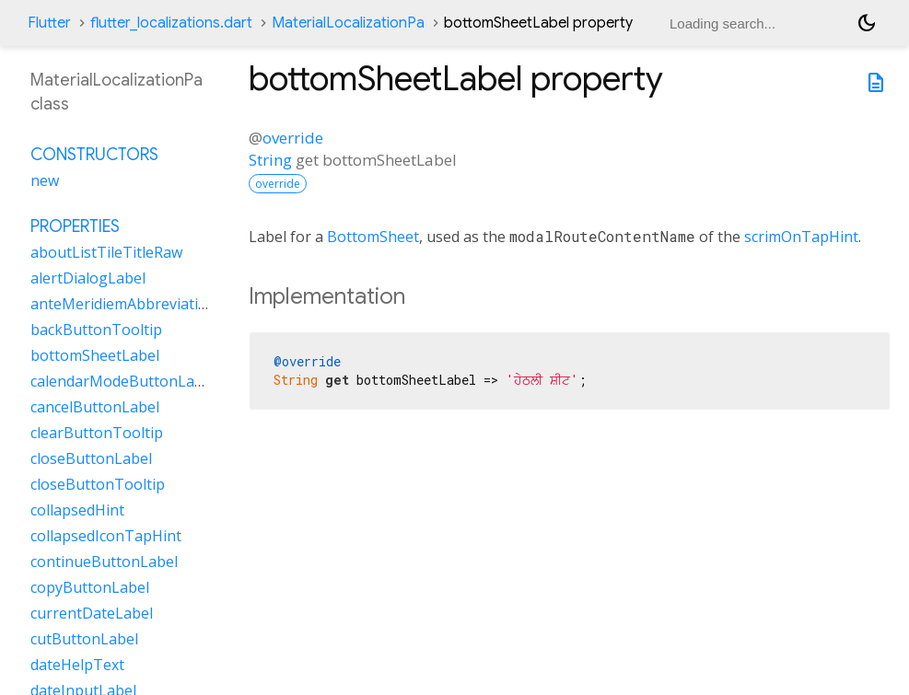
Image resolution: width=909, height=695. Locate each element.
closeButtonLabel (91, 458)
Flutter (49, 23)
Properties (75, 226)
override (292, 137)
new (44, 180)
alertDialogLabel (88, 278)
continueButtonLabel (104, 561)
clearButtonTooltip (96, 433)
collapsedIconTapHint (105, 536)
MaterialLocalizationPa (348, 23)
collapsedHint (77, 510)
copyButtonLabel (89, 587)
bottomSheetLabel (94, 355)
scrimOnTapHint (801, 236)
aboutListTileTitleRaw (106, 252)
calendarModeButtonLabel (123, 381)
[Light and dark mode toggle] (866, 23)
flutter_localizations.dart (171, 23)
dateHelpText (77, 664)
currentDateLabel (91, 613)
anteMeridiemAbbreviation (123, 304)
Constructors (94, 155)
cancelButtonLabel (94, 407)
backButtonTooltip (96, 329)
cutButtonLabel (84, 639)
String (270, 159)
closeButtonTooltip (97, 484)
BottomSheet (373, 236)
